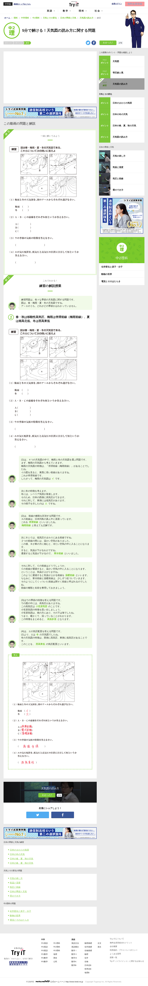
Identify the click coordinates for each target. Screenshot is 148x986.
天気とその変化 (105, 94)
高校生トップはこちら (22, 4)
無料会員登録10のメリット (121, 943)
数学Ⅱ (74, 954)
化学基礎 (88, 947)
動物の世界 (15, 915)
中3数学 (44, 962)
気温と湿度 (15, 882)
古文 (99, 943)
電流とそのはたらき (19, 920)
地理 (55, 954)
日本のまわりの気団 (19, 850)
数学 (65, 11)
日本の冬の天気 (17, 854)
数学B (73, 965)
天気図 (116, 61)
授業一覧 (113, 957)
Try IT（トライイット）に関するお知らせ (127, 961)
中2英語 (44, 947)
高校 (73, 939)
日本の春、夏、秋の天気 (21, 858)
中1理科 (56, 943)
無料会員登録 (135, 4)
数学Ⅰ (74, 950)
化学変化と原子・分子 (20, 911)
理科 (81, 11)
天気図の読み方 (120, 84)
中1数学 (44, 954)
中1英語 (44, 943)
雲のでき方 (15, 896)
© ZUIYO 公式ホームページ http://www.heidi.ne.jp (54, 981)
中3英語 (44, 950)
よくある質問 (115, 954)
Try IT (74, 4)
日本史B (88, 965)
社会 (97, 11)
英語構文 (75, 947)
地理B (87, 973)
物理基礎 (88, 943)
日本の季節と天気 (18, 891)
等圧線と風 (118, 72)
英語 (50, 11)
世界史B (88, 969)
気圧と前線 (15, 887)
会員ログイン (117, 4)
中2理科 (56, 947)
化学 (86, 958)
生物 (86, 962)
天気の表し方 (16, 878)
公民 (55, 962)
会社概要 (113, 946)
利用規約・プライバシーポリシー (123, 950)
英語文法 (75, 943)
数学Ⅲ (74, 958)
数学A (73, 962)
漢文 (99, 947)
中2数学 (44, 958)
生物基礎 (88, 950)
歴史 (55, 958)
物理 (86, 954)
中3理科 (56, 950)
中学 (43, 939)
